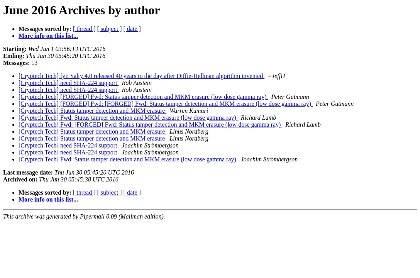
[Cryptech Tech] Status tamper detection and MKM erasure (92, 110)
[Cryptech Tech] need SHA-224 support (69, 83)
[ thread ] (84, 28)
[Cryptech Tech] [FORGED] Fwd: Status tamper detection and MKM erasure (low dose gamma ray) (143, 96)
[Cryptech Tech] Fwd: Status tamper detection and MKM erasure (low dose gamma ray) (128, 117)
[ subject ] (109, 28)
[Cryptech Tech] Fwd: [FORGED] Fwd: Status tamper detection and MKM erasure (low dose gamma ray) (150, 124)
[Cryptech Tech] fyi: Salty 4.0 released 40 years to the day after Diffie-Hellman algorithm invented (141, 76)
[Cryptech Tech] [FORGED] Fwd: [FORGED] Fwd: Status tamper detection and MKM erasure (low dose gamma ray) (166, 103)
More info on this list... (48, 35)
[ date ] (132, 28)
